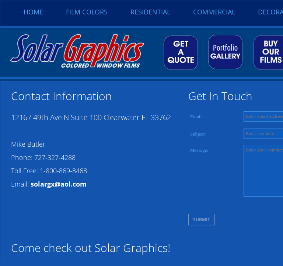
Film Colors (87, 11)
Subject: (198, 134)
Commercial (214, 11)
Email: (196, 116)
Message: (199, 150)
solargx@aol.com (59, 184)
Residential (150, 11)
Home (33, 11)
